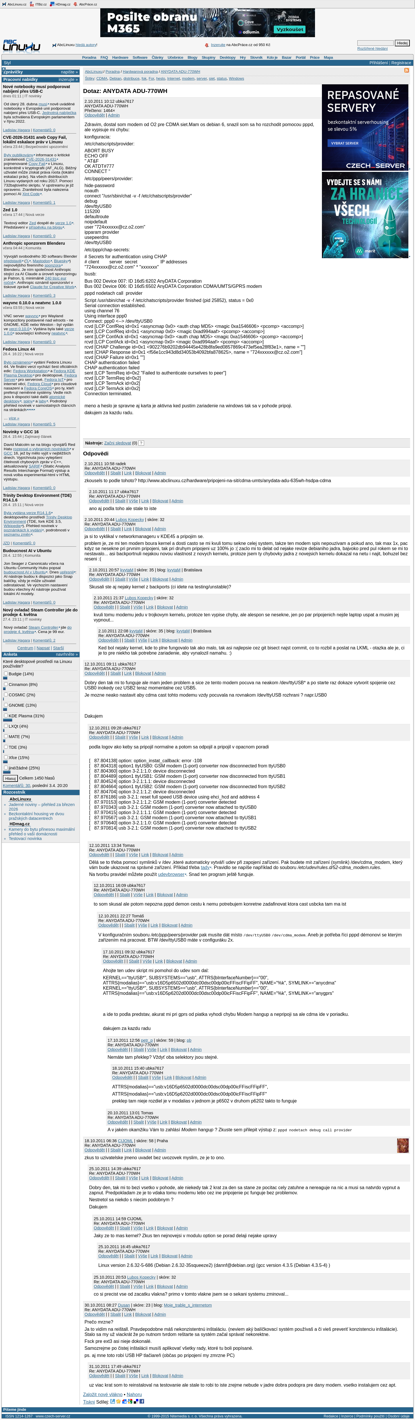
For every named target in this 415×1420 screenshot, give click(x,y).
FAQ (104, 57)
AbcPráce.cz (85, 4)
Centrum (25, 648)
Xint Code (31, 194)
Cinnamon (16, 684)
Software (140, 57)
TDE (10, 747)
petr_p (147, 1040)
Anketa (10, 654)
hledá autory (86, 45)
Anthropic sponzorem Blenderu (34, 243)
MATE (12, 736)
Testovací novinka (25, 838)
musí (43, 104)
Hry (243, 57)
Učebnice (175, 57)
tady (205, 867)
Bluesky (61, 261)
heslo (160, 78)
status (222, 78)
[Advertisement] (150, 426)
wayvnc (32, 316)
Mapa (328, 57)
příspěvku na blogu (45, 227)
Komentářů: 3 (44, 295)
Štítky (90, 78)
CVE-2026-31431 (41, 159)
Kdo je (272, 57)
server (202, 78)
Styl (7, 62)
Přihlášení (378, 62)
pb (189, 1040)
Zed (32, 223)
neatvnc (58, 333)
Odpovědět (94, 115)
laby (42, 401)
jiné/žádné (16, 768)
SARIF (34, 466)
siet (212, 78)
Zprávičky (13, 72)
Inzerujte (218, 45)
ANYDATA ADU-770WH (180, 71)
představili (13, 261)
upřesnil (67, 572)
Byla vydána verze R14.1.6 (27, 513)
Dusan (124, 1305)
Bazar (286, 57)
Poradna (89, 57)
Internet (173, 78)
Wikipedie (12, 526)
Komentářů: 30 (16, 785)
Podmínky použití (370, 1416)
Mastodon (41, 261)
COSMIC (14, 695)
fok (144, 78)
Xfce (10, 757)
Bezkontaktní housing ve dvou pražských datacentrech (36, 816)
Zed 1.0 (10, 210)
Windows (236, 78)
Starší (58, 648)
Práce (314, 57)
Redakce (331, 1416)
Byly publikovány (18, 155)
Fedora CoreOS (38, 388)
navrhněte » (67, 654)
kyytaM (126, 570)
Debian (115, 78)
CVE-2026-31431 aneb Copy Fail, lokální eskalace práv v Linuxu (35, 139)
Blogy (192, 57)
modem (188, 78)
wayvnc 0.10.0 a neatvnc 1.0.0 (32, 303)
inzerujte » (68, 79)
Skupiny (208, 57)
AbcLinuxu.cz (14, 4)
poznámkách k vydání (23, 530)
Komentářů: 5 (44, 424)
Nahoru (134, 1394)
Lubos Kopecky (130, 519)
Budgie (13, 674)
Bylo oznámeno (17, 362)
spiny (28, 401)
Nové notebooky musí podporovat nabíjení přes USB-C (36, 89)
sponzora (52, 265)
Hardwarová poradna (140, 71)
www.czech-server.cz (53, 1416)
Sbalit (115, 473)
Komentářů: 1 (44, 202)
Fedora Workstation (30, 371)
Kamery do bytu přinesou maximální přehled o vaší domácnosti (42, 831)
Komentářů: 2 (44, 640)
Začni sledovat (117, 443)
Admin (114, 115)
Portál (300, 57)
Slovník (256, 57)
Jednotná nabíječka (59, 113)
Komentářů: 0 (44, 130)
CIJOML (125, 1140)
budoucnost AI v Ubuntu (25, 572)
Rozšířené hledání (372, 48)
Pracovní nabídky (20, 79)
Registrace (401, 62)
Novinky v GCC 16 (21, 431)
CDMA (101, 78)
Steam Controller (43, 627)
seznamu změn (17, 534)
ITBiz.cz (38, 4)
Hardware (120, 57)
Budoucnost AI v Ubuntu (27, 550)
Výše (133, 501)
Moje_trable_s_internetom (188, 1305)
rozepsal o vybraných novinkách (41, 449)
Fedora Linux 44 (19, 349)
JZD (6, 543)
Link (128, 473)
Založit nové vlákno (102, 1394)
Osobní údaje (399, 1416)
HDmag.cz (60, 4)
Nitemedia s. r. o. (184, 1416)
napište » (69, 72)
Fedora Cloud (39, 384)
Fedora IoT (54, 379)
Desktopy (227, 57)
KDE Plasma (18, 716)
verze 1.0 (63, 223)
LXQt (11, 726)
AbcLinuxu (20, 799)
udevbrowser (171, 874)
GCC (8, 453)
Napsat (43, 648)
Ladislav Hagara (16, 130)
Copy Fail (37, 163)
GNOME (14, 705)
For (151, 78)
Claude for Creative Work (52, 287)
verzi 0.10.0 (19, 329)
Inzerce (347, 1416)
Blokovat (143, 473)
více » (14, 418)
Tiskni (89, 1402)
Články (157, 57)
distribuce (131, 78)
